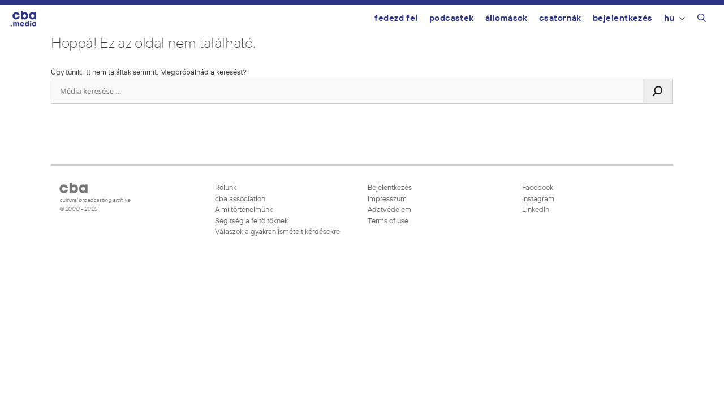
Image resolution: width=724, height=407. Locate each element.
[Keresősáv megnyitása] (701, 20)
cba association (240, 199)
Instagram (537, 199)
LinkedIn (534, 210)
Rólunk (225, 188)
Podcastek (451, 18)
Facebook (536, 188)
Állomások (506, 18)
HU (674, 18)
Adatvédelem (389, 210)
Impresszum (387, 199)
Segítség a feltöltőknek (251, 221)
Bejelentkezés (623, 18)
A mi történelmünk (244, 210)
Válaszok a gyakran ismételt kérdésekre (277, 232)
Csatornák (560, 18)
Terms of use (388, 221)
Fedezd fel (396, 18)
